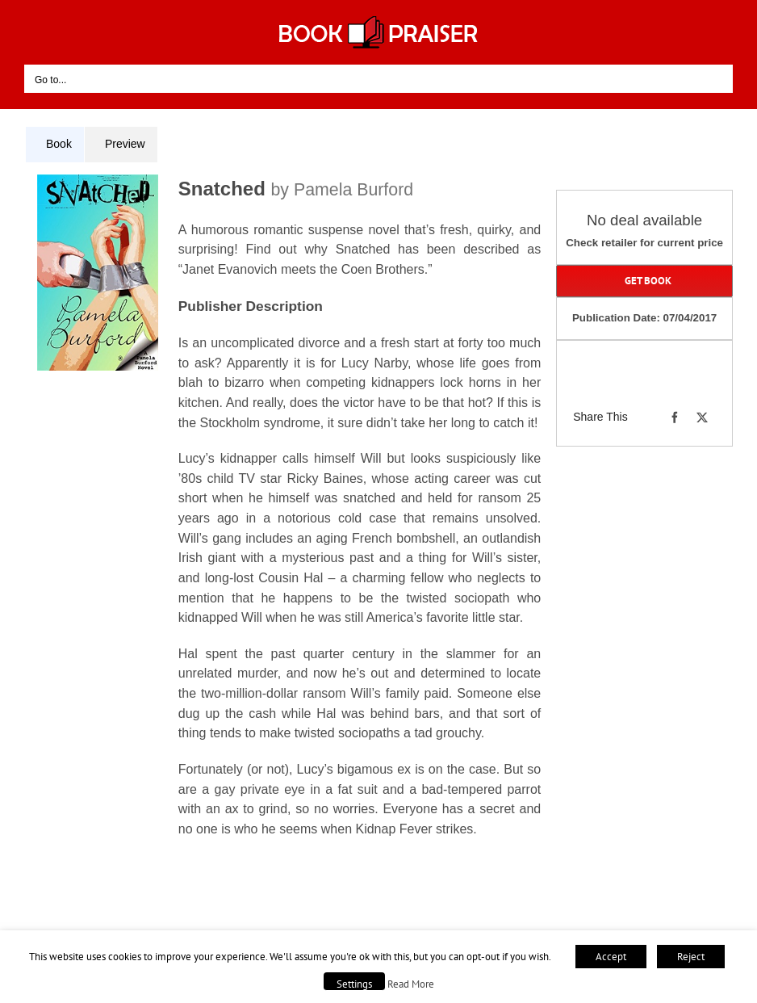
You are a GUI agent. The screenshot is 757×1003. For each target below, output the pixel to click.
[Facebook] (674, 417)
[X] (702, 417)
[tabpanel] (289, 523)
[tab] (55, 144)
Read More (410, 983)
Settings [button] (354, 984)
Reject (691, 956)
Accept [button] (611, 956)
